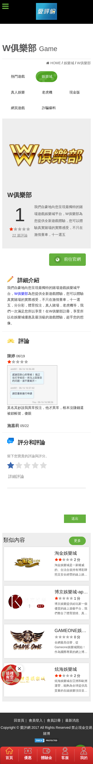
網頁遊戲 (18, 108)
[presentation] (45, 505)
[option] (46, 155)
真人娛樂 (18, 92)
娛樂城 (47, 76)
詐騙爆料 (49, 108)
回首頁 (19, 720)
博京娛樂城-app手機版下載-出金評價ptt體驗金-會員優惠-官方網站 (71, 592)
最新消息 (72, 720)
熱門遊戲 (18, 76)
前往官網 (67, 259)
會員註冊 (54, 720)
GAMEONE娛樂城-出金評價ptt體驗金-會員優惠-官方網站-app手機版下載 (71, 631)
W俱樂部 (21, 294)
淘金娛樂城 (66, 553)
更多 (77, 541)
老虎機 (47, 92)
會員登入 (36, 720)
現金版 (74, 92)
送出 (74, 518)
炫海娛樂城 (66, 669)
